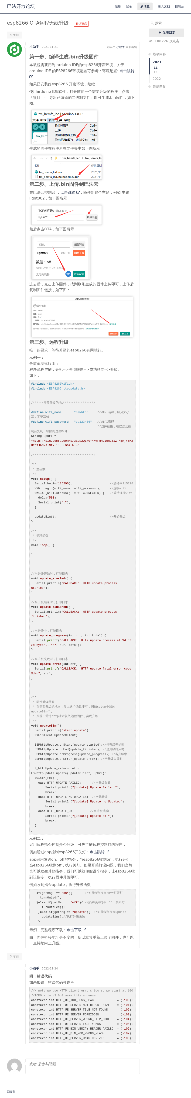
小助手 (34, 46)
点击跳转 (70, 192)
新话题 (145, 6)
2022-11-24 (50, 968)
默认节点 (81, 23)
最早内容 (157, 54)
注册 (118, 6)
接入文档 (164, 6)
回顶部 (11, 1091)
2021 (157, 62)
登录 (129, 6)
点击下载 (76, 930)
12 (155, 72)
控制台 (179, 6)
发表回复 (167, 32)
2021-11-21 (50, 46)
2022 (157, 78)
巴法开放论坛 (21, 6)
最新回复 (157, 87)
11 (156, 67)
